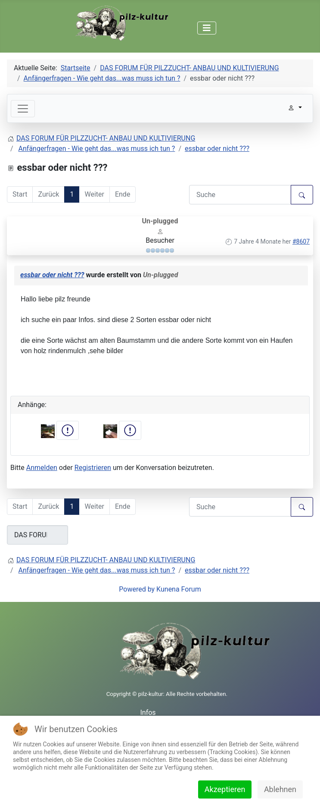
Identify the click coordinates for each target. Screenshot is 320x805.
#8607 (301, 241)
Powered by (137, 589)
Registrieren (93, 468)
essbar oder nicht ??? (52, 275)
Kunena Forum (178, 589)
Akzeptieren (225, 789)
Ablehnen (280, 789)
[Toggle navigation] (23, 108)
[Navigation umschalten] (206, 28)
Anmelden (41, 468)
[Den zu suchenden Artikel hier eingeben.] (240, 194)
